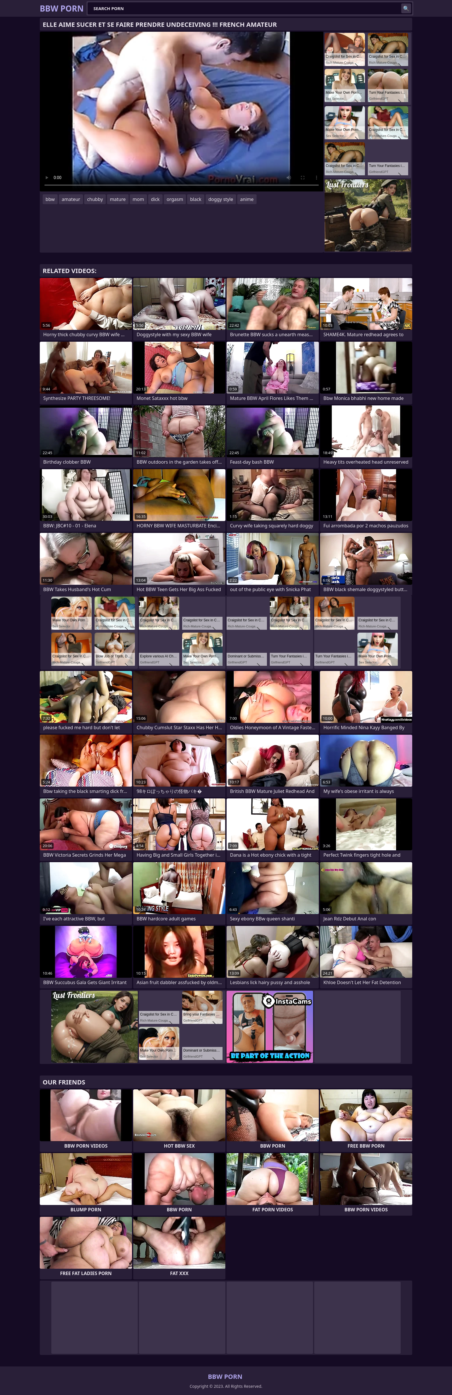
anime (247, 199)
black (195, 199)
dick (155, 199)
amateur (71, 199)
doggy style (220, 199)
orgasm (175, 199)
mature (118, 199)
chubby (95, 199)
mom (138, 199)
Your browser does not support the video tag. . (181, 111)
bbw (50, 199)
